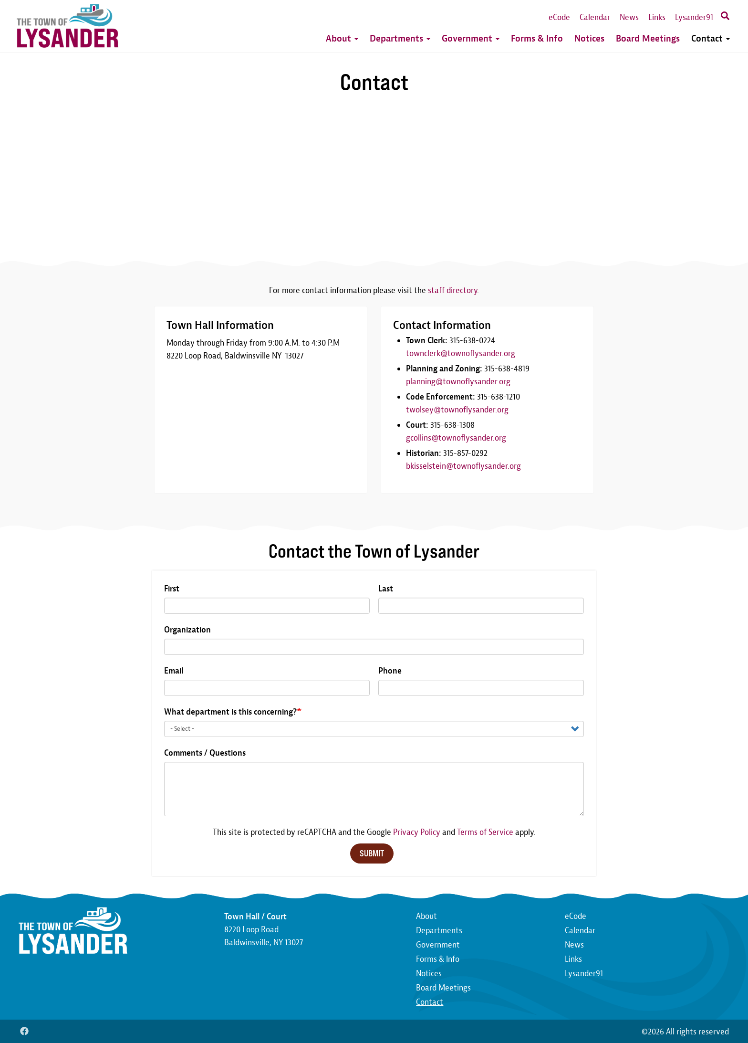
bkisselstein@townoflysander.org (463, 466)
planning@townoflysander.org (458, 381)
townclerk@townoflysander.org (460, 353)
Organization (187, 629)
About (342, 38)
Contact (710, 38)
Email (173, 670)
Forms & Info (537, 38)
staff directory (452, 290)
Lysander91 (694, 17)
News (629, 17)
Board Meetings (648, 38)
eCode (559, 17)
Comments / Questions (205, 753)
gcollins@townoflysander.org (456, 437)
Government (470, 38)
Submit (372, 853)
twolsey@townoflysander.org (457, 409)
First (171, 588)
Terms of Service (485, 832)
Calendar (595, 17)
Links (656, 17)
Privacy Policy (416, 832)
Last (385, 588)
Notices (589, 38)
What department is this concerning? (230, 711)
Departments (400, 38)
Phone (390, 670)
